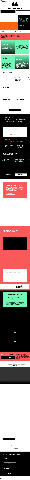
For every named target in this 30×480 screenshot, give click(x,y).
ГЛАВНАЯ (5, 465)
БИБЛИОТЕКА (6, 470)
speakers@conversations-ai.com (16, 469)
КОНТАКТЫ (14, 465)
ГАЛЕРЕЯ (5, 472)
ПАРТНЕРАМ (6, 469)
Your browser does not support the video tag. (15, 359)
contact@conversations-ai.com (16, 467)
